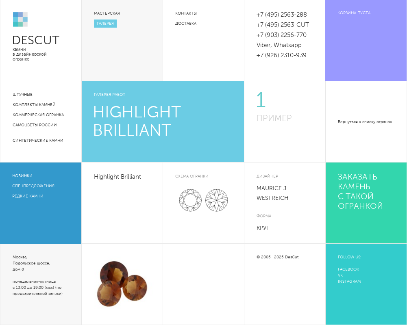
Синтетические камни (38, 141)
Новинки (22, 176)
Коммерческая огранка (38, 115)
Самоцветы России (35, 125)
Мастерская (107, 13)
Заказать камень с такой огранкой (360, 192)
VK (340, 275)
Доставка (185, 24)
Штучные (23, 95)
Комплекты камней (34, 105)
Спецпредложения (33, 186)
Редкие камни (28, 196)
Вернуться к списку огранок (365, 122)
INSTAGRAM (349, 282)
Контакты (186, 13)
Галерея (105, 24)
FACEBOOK (348, 269)
